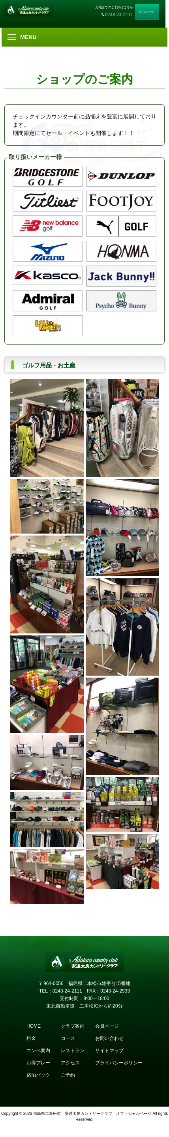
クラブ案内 (72, 1026)
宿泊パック (38, 1075)
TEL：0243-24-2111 (60, 991)
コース (68, 1038)
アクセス (70, 1063)
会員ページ (107, 1026)
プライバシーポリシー (119, 1063)
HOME (33, 1026)
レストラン (72, 1050)
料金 (31, 1038)
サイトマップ (109, 1050)
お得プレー (38, 1063)
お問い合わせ (109, 1038)
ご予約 (68, 1075)
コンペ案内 (38, 1050)
